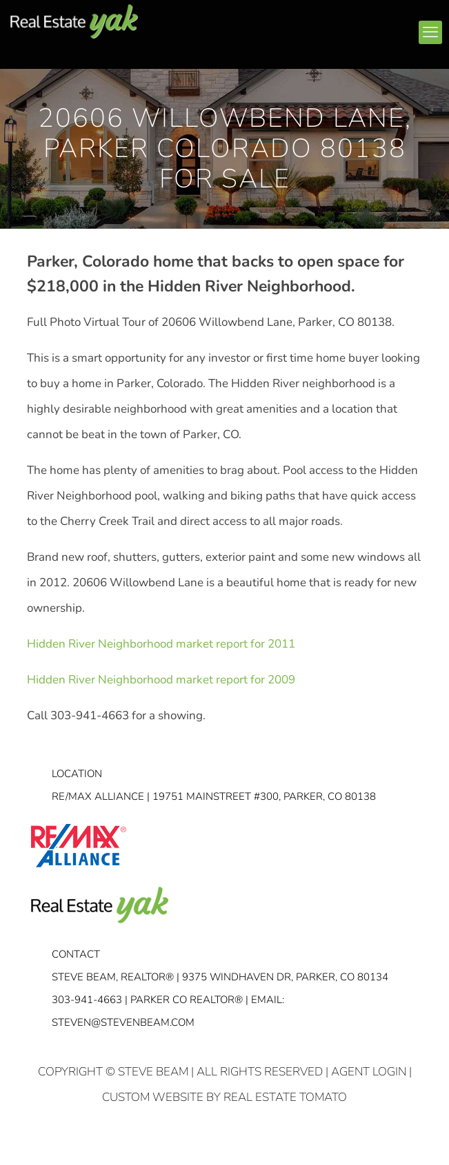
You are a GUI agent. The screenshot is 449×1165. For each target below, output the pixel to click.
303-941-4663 (87, 1000)
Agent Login (368, 1072)
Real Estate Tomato (285, 1097)
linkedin (293, 27)
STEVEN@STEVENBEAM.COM (123, 1022)
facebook (267, 27)
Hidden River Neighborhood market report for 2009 (161, 680)
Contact (76, 954)
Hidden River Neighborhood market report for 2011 (161, 644)
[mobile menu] (430, 32)
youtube (320, 27)
